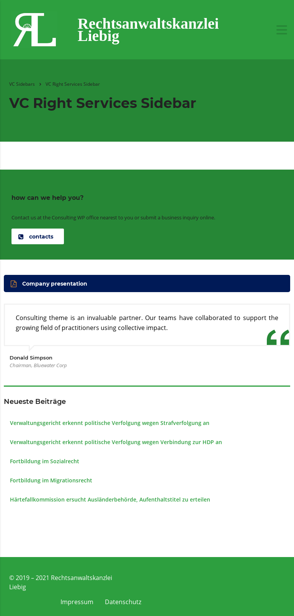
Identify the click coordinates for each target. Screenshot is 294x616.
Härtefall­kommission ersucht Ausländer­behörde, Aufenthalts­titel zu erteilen (110, 499)
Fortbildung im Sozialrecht (44, 461)
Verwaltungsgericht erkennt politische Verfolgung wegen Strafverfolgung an (109, 422)
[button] (37, 236)
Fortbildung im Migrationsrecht (51, 480)
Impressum (76, 602)
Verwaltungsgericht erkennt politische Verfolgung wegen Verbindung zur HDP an (116, 442)
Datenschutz (123, 602)
